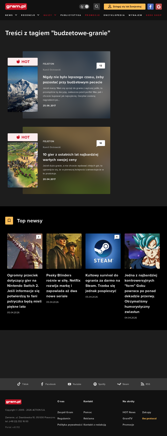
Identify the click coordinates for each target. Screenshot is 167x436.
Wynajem (135, 15)
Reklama (89, 418)
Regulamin (63, 418)
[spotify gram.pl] (99, 384)
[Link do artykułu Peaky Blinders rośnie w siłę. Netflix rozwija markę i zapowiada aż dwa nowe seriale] (64, 269)
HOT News (129, 412)
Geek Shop (154, 15)
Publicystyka (71, 15)
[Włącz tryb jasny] (84, 6)
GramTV (127, 418)
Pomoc (88, 412)
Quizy (50, 15)
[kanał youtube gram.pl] (74, 384)
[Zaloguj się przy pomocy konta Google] (159, 7)
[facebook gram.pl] (48, 384)
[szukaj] (96, 6)
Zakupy (146, 412)
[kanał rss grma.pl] (145, 384)
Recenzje (30, 15)
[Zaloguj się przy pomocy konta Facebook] (150, 7)
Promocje (92, 15)
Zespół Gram (65, 412)
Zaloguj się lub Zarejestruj (127, 6)
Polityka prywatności (69, 425)
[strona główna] (24, 6)
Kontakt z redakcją (95, 425)
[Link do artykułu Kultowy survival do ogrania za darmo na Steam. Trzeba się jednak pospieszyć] (103, 266)
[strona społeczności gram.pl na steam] (123, 384)
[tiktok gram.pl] (22, 384)
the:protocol (149, 418)
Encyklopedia (114, 15)
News (11, 15)
